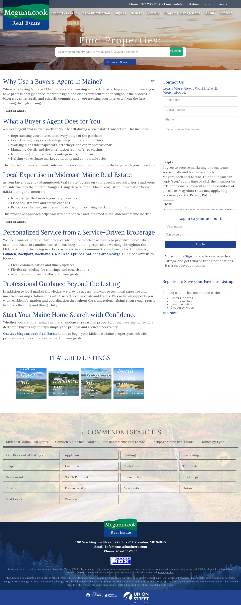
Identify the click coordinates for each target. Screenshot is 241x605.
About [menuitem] (210, 13)
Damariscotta (75, 488)
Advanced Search (118, 62)
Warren (71, 499)
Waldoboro (14, 499)
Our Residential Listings (24, 455)
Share (151, 81)
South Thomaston (78, 477)
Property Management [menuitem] (183, 13)
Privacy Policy (200, 195)
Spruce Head (81, 254)
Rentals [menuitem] (154, 13)
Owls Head (132, 466)
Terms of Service (225, 209)
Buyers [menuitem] (121, 13)
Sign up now (194, 256)
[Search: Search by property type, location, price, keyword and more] (98, 52)
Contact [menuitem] (225, 13)
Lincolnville (138, 249)
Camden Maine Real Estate (75, 442)
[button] (170, 52)
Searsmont (14, 477)
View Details (31, 379)
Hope (10, 466)
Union (187, 488)
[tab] (166, 288)
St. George (190, 477)
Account (225, 4)
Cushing (130, 455)
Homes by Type (212, 442)
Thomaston (191, 466)
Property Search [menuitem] (65, 13)
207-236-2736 (150, 4)
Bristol (11, 488)
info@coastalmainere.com (194, 4)
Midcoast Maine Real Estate (27, 442)
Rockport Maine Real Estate (172, 442)
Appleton (72, 455)
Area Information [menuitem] (97, 13)
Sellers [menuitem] (137, 13)
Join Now (170, 313)
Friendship (190, 455)
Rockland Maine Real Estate (124, 442)
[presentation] (165, 288)
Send (168, 204)
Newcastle (132, 488)
